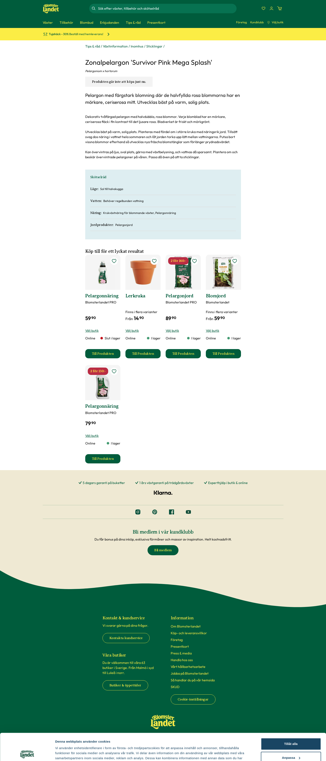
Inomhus (137, 46)
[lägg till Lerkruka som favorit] (154, 261)
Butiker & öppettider (125, 685)
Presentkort (180, 646)
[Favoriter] (263, 8)
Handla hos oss (182, 660)
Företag (241, 22)
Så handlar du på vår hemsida (193, 680)
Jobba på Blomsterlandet (190, 673)
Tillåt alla (291, 717)
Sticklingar (154, 46)
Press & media (181, 653)
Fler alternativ (65, 752)
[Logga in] (271, 8)
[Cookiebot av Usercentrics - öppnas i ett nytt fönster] (27, 753)
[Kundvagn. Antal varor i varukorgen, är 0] (279, 8)
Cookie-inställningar (193, 699)
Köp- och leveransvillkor (189, 633)
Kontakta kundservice (126, 638)
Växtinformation (115, 46)
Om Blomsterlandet (186, 626)
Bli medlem (163, 550)
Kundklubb (257, 22)
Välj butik (275, 22)
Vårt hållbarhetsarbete (188, 667)
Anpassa (291, 730)
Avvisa (291, 744)
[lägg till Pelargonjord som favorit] (194, 261)
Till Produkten (106, 355)
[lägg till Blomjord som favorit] (234, 261)
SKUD (175, 687)
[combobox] (167, 8)
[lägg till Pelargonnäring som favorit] (114, 261)
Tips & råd (92, 46)
